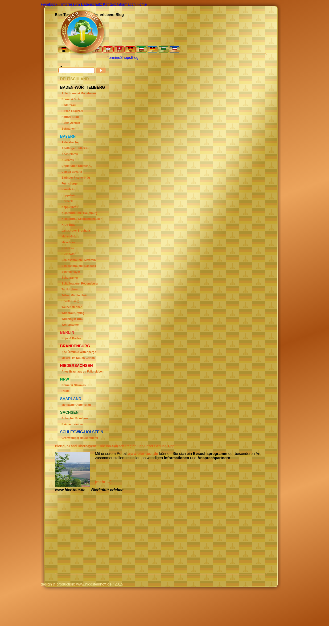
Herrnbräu (68, 189)
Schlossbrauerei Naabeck (79, 266)
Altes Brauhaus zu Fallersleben (82, 371)
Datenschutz (91, 4)
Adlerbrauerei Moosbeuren (80, 93)
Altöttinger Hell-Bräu (75, 148)
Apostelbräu (70, 154)
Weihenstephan (72, 307)
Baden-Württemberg (82, 87)
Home (142, 4)
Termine (113, 58)
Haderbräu (69, 105)
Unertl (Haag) (70, 301)
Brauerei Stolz (71, 99)
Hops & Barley (71, 338)
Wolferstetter (70, 324)
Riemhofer (68, 254)
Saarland (70, 399)
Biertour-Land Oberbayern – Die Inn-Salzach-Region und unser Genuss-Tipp (114, 446)
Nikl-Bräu (68, 248)
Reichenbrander (72, 424)
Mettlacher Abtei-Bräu (76, 404)
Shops (125, 58)
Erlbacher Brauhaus (75, 418)
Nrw (64, 379)
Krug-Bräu (68, 224)
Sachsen (69, 412)
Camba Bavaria (72, 171)
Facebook (49, 4)
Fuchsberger (70, 183)
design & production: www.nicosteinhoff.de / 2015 (82, 584)
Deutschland (74, 79)
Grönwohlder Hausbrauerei (80, 438)
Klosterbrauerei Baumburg (79, 213)
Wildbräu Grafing (73, 313)
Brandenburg (75, 346)
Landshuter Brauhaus (76, 230)
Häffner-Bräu (70, 117)
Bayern (68, 136)
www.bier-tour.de (143, 454)
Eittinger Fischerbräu (76, 177)
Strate (66, 391)
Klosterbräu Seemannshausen (82, 219)
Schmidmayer (71, 271)
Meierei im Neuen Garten (78, 358)
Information (126, 4)
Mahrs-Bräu (69, 236)
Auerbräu (68, 160)
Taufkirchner (70, 289)
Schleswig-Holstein (81, 432)
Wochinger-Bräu (72, 319)
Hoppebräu (69, 195)
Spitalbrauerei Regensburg (80, 283)
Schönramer (70, 277)
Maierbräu (68, 242)
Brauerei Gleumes (74, 385)
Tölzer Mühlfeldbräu (75, 295)
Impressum (70, 4)
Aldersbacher (71, 142)
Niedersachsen (76, 366)
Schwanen (68, 128)
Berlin (67, 332)
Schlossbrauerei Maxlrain (79, 260)
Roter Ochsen (71, 122)
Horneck (67, 201)
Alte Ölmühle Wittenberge (79, 352)
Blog (134, 58)
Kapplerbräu (70, 207)
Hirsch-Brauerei (72, 111)
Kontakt (109, 4)
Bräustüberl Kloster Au (77, 166)
